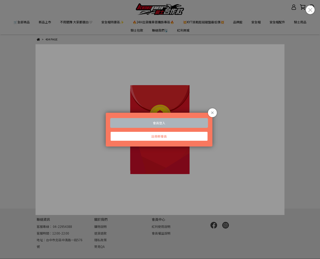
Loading (160, 129)
